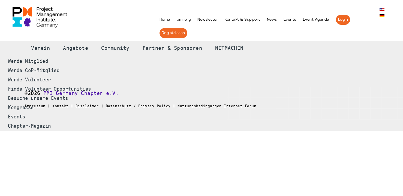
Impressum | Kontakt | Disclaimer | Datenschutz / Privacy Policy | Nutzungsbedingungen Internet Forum (140, 106)
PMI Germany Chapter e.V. (81, 93)
